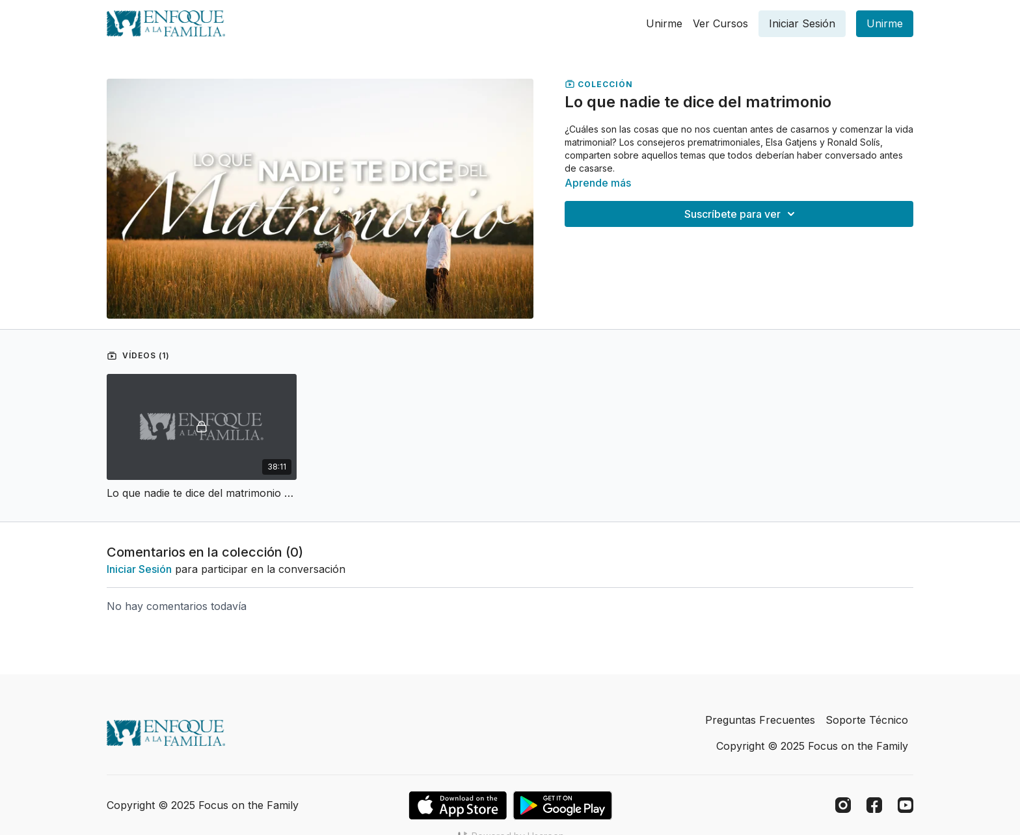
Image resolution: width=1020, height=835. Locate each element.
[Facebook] (874, 805)
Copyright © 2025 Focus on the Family (812, 745)
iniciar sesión (139, 569)
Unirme (664, 23)
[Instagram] (843, 805)
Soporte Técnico (866, 719)
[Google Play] (563, 805)
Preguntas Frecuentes (760, 719)
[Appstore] (457, 805)
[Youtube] (905, 805)
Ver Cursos (720, 23)
